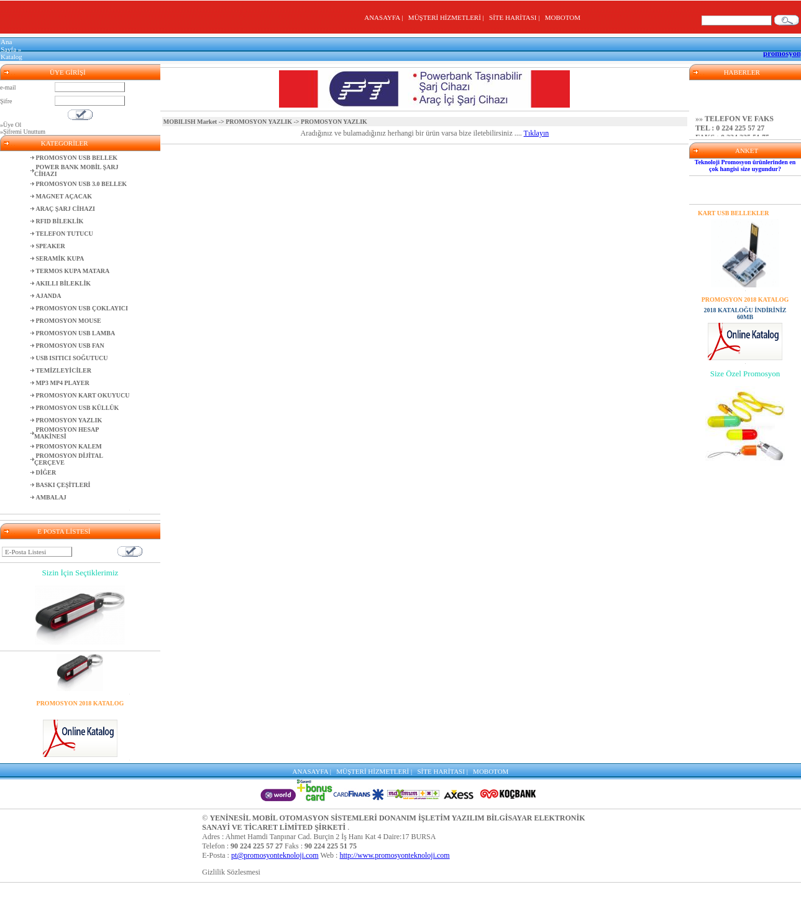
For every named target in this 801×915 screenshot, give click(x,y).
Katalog (11, 56)
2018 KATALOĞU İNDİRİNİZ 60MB (80, 713)
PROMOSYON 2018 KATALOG (80, 703)
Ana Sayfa (8, 45)
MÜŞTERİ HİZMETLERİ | (447, 17)
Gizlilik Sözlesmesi (231, 872)
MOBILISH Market (190, 121)
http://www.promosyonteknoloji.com (394, 855)
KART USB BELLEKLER (733, 213)
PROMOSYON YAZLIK (259, 121)
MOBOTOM (562, 17)
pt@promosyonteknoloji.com (275, 855)
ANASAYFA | (385, 17)
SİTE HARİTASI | (516, 17)
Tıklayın (536, 133)
